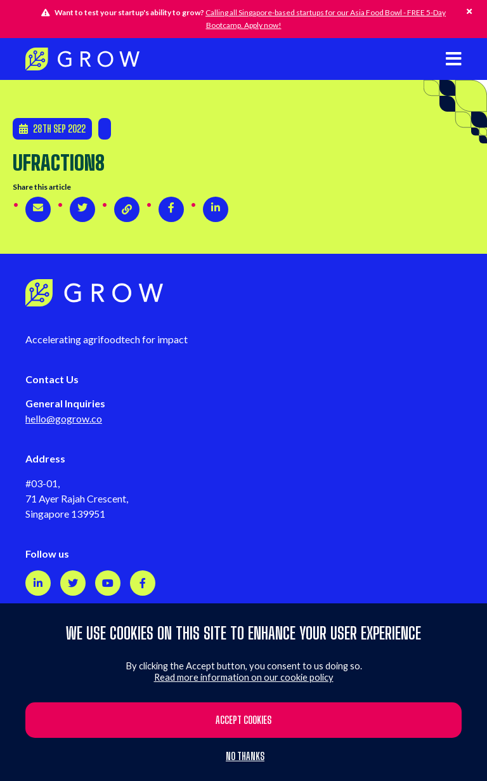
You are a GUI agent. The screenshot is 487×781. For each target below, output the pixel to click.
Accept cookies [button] (243, 720)
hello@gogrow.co (63, 418)
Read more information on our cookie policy (244, 677)
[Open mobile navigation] (454, 59)
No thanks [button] (245, 756)
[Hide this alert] (469, 11)
